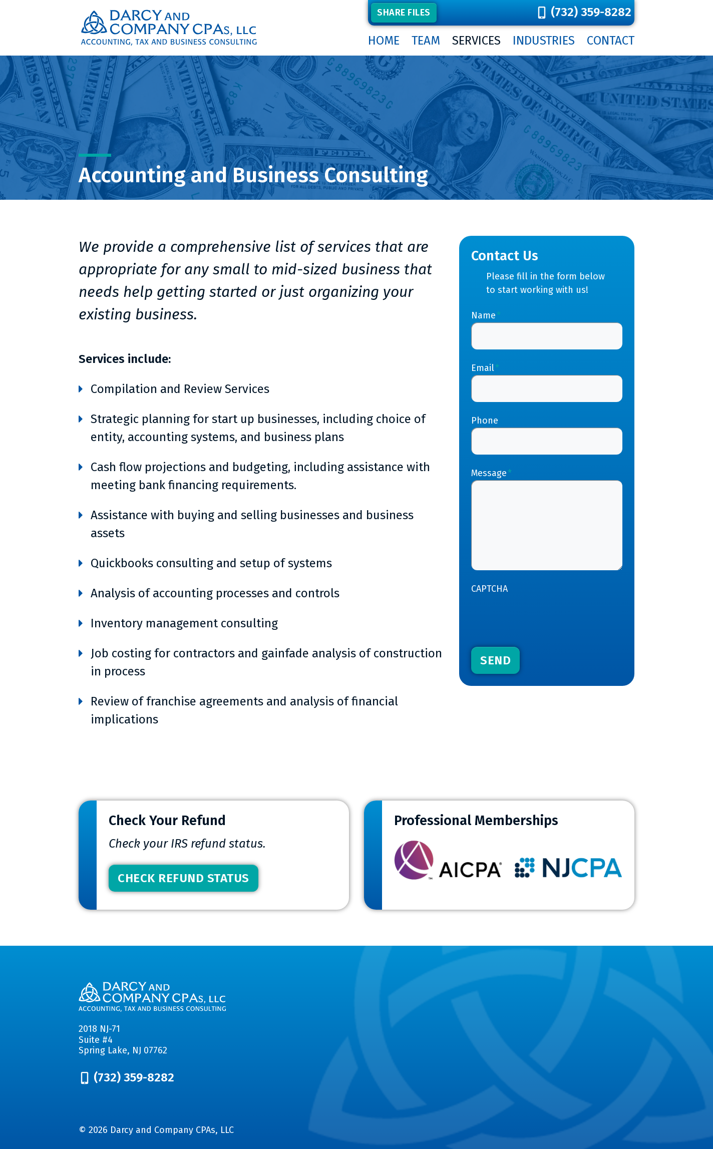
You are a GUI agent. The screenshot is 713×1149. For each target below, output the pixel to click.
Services (476, 41)
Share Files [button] (404, 12)
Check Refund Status (183, 878)
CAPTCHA (489, 588)
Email (485, 367)
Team (426, 41)
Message (491, 473)
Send (495, 660)
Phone (484, 420)
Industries (544, 41)
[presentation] (547, 615)
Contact (610, 41)
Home (384, 41)
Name (486, 315)
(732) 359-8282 (591, 12)
